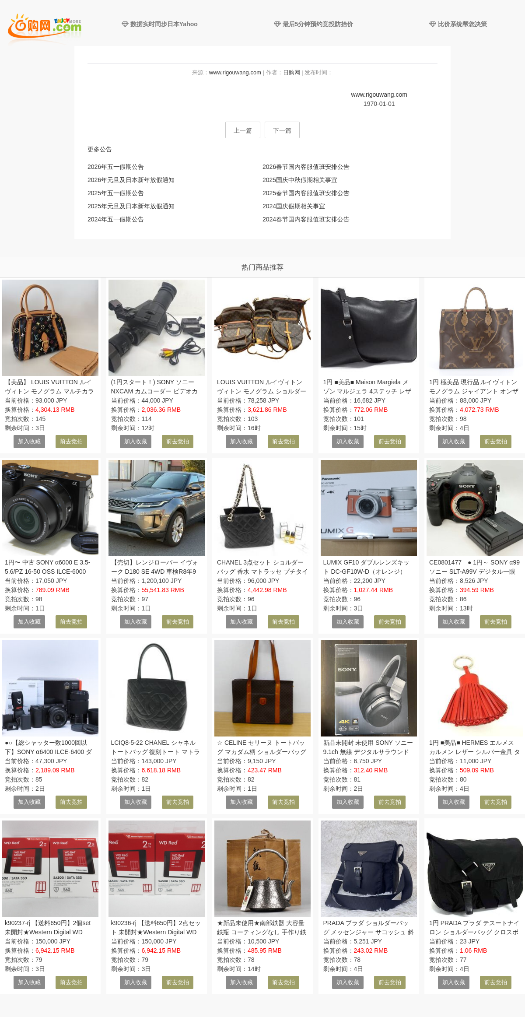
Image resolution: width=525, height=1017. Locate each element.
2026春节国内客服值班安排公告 (306, 166)
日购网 (291, 72)
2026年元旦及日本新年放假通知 (131, 179)
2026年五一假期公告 (116, 166)
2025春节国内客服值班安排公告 (306, 192)
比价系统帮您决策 (458, 24)
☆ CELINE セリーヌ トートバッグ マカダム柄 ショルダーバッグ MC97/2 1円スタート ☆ (261, 752)
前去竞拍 (71, 441)
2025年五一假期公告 (116, 192)
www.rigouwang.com (235, 72)
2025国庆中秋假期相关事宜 (299, 179)
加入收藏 (29, 441)
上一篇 (243, 130)
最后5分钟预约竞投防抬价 (314, 24)
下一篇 (282, 130)
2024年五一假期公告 (116, 219)
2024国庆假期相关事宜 (293, 206)
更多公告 (100, 149)
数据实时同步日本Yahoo (160, 24)
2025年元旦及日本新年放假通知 (131, 206)
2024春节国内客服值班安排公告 (306, 219)
